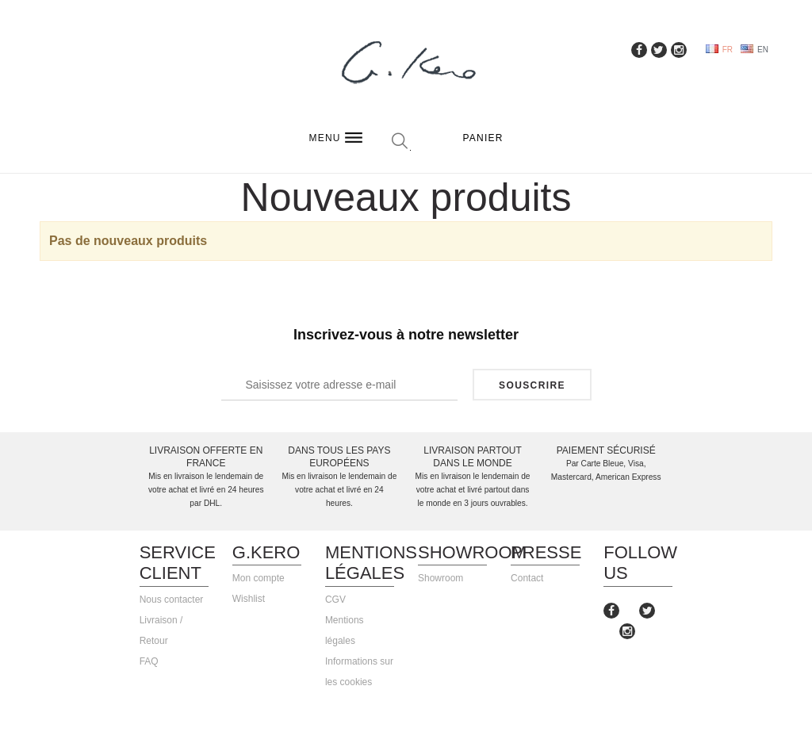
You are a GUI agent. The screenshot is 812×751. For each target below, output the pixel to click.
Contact (527, 578)
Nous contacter (172, 599)
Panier (483, 138)
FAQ (149, 661)
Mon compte (258, 578)
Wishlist (248, 598)
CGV (335, 599)
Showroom (440, 578)
